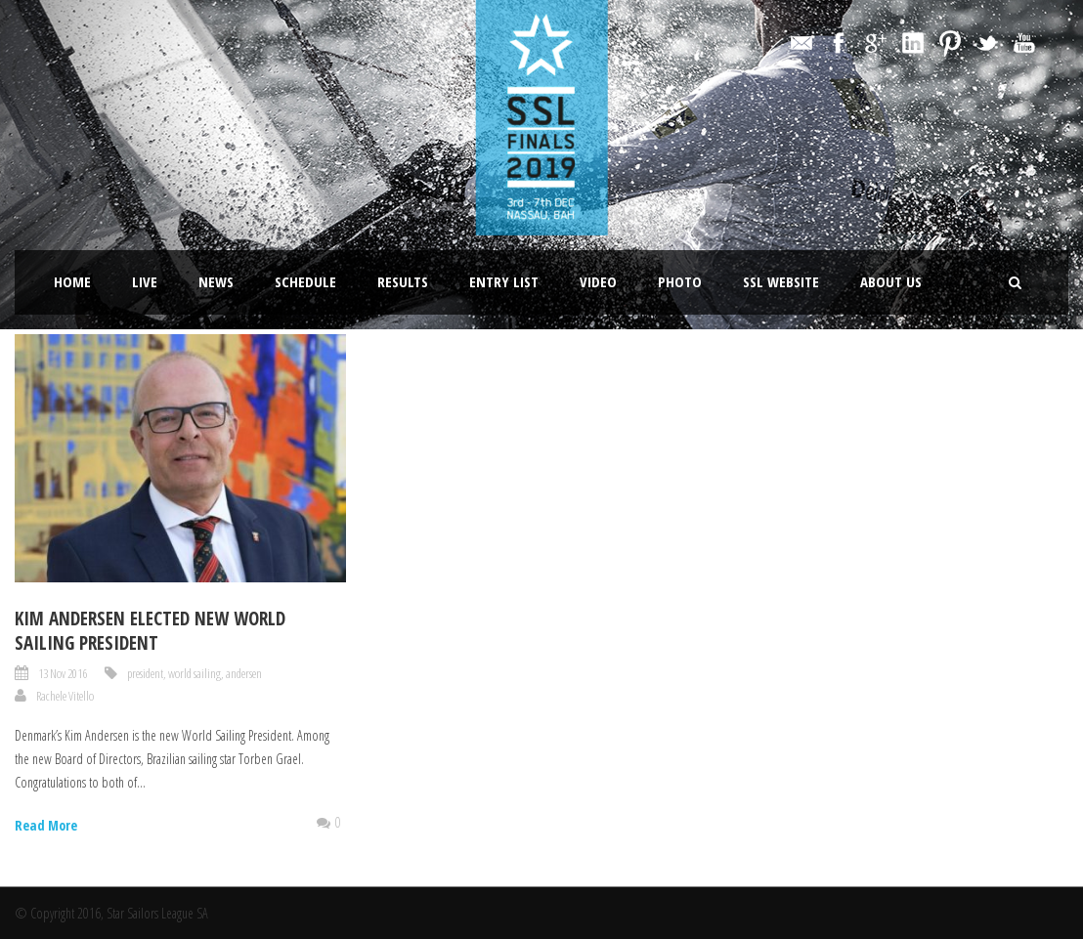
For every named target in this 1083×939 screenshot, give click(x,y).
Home (72, 281)
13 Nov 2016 (62, 673)
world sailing (194, 673)
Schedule (305, 281)
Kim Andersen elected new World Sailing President (150, 631)
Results (402, 281)
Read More (46, 825)
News (216, 281)
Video (598, 281)
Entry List (504, 281)
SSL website (781, 281)
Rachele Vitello (65, 695)
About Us (891, 281)
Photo (680, 281)
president (145, 673)
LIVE (144, 281)
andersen (244, 673)
